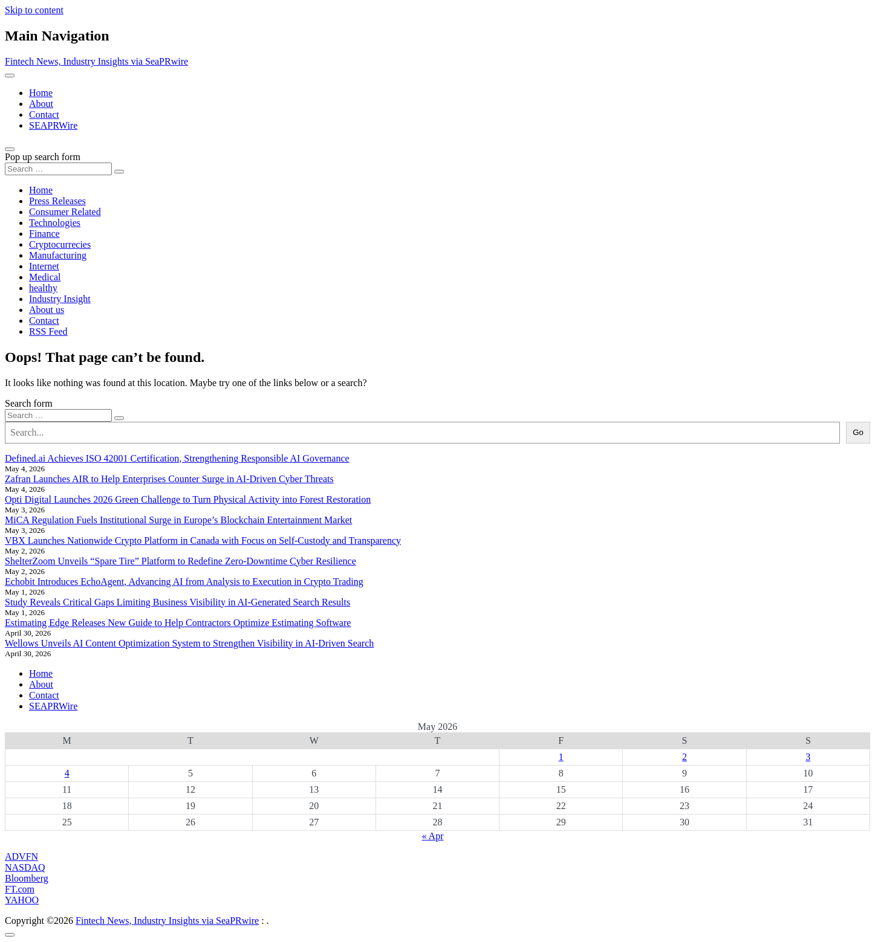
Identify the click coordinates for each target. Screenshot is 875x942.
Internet (44, 266)
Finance (44, 233)
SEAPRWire (53, 125)
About (41, 103)
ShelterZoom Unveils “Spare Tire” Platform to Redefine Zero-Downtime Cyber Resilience (180, 561)
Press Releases (57, 201)
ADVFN (21, 856)
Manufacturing (57, 255)
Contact (44, 114)
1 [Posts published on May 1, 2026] (561, 757)
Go (858, 432)
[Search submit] (119, 171)
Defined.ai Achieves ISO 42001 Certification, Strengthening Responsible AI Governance (177, 458)
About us (46, 310)
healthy (43, 288)
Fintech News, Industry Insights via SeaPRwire (96, 61)
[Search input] (58, 169)
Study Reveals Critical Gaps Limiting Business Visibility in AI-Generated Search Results (177, 602)
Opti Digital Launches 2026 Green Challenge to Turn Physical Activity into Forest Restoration (188, 499)
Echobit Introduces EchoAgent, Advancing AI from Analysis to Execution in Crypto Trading (184, 581)
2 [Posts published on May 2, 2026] (684, 757)
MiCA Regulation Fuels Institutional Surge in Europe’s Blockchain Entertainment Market (178, 520)
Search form (29, 403)
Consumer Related (65, 212)
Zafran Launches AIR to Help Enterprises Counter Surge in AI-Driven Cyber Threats (169, 479)
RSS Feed (48, 331)
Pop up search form (42, 157)
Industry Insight (60, 299)
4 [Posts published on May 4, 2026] (67, 773)
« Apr (433, 836)
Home (41, 93)
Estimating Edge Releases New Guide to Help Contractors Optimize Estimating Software (178, 623)
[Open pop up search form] (10, 149)
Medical (44, 277)
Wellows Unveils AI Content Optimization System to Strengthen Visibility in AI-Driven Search (189, 643)
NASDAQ (25, 867)
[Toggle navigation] (10, 75)
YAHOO (22, 900)
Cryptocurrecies (60, 244)
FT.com (19, 889)
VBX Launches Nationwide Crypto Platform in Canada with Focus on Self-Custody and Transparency (203, 540)
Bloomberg (26, 878)
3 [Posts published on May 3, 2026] (807, 757)
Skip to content (34, 10)
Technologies (54, 223)
